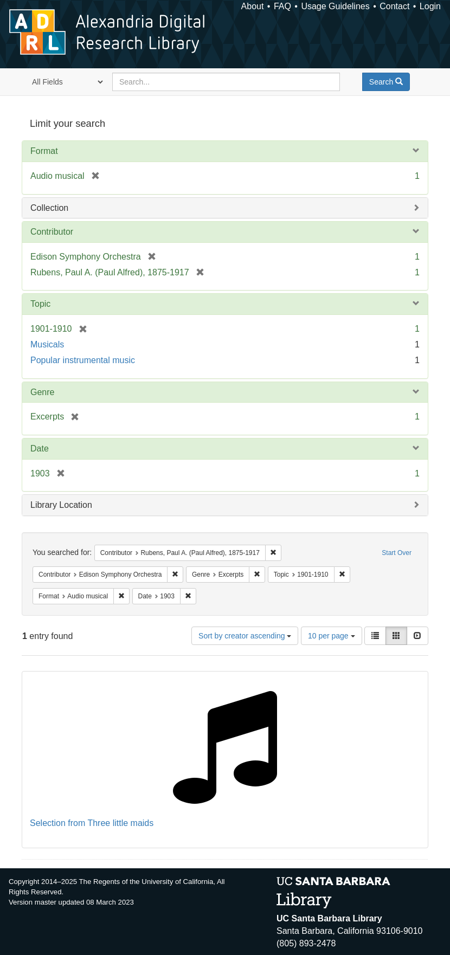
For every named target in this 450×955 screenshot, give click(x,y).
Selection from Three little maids (91, 823)
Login (430, 6)
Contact (394, 6)
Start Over (397, 553)
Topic (40, 303)
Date (39, 448)
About (252, 6)
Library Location (61, 504)
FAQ (282, 6)
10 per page (331, 635)
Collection (49, 207)
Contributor (51, 231)
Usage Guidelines (335, 6)
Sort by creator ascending (244, 635)
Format (44, 151)
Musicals (47, 344)
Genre (42, 392)
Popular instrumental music (82, 360)
